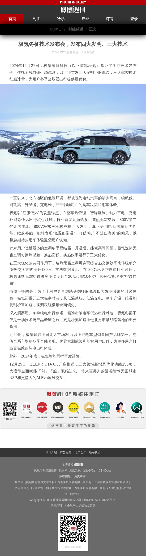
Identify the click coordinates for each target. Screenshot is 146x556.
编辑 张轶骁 (87, 52)
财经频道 (75, 29)
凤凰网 (63, 470)
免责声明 (80, 476)
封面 (36, 19)
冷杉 (61, 19)
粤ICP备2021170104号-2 (99, 500)
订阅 (109, 19)
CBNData (105, 470)
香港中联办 (89, 470)
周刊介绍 (51, 452)
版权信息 (65, 476)
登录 (134, 19)
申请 (78, 464)
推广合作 (80, 452)
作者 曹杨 (73, 52)
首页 (12, 19)
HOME (55, 29)
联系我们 (94, 452)
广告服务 (65, 452)
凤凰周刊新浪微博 (45, 470)
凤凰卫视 (75, 470)
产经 (85, 19)
